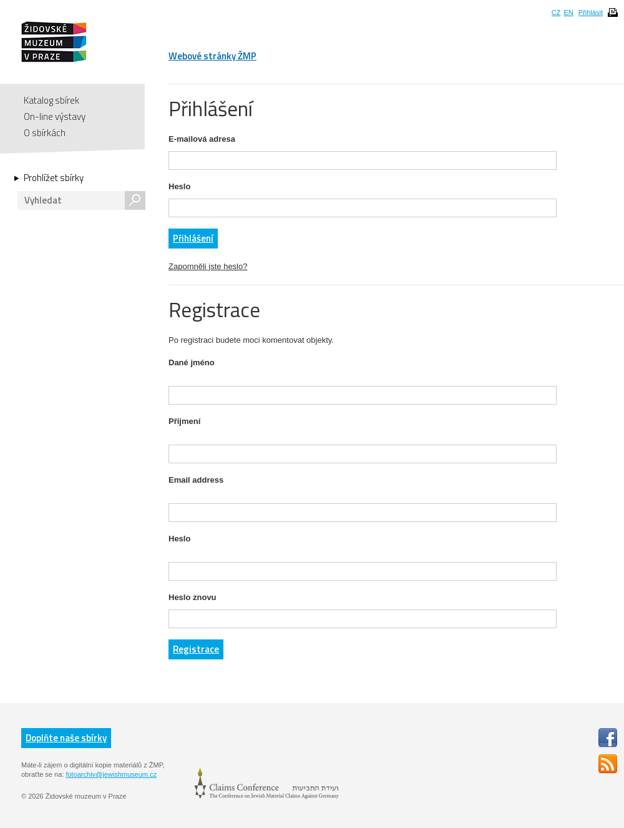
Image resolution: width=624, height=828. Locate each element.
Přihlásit (590, 12)
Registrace (196, 649)
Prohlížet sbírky (54, 178)
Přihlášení (193, 238)
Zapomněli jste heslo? (207, 266)
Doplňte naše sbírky (66, 738)
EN (568, 12)
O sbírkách (45, 133)
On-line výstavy (54, 116)
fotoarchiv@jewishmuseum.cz (111, 774)
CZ (556, 12)
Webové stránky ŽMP (212, 56)
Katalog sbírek (51, 100)
